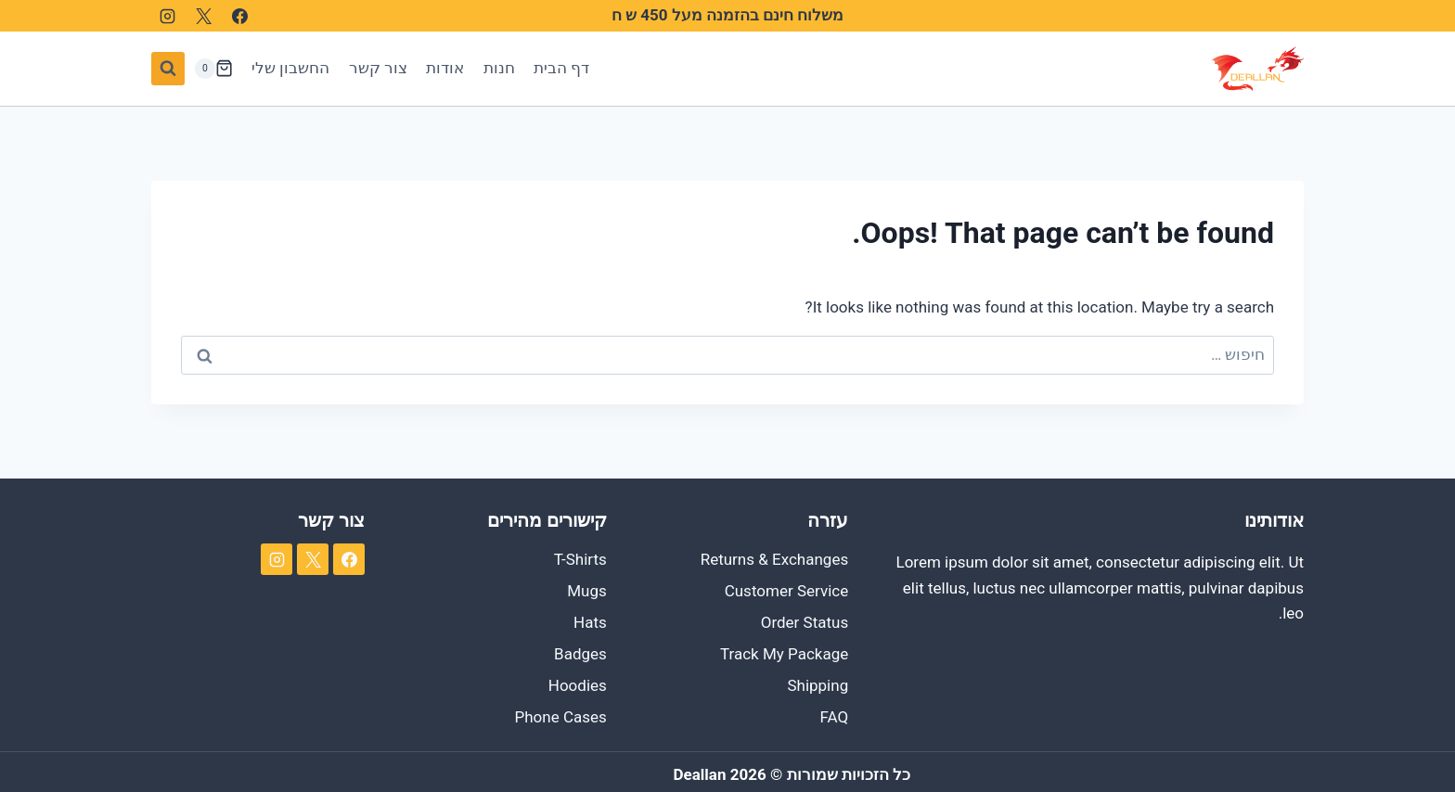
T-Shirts (580, 559)
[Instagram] (167, 16)
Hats (590, 622)
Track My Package (784, 654)
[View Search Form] (168, 68)
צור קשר (378, 67)
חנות (499, 67)
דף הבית (561, 67)
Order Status (805, 622)
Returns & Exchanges (775, 559)
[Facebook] (239, 16)
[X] (203, 16)
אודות (445, 67)
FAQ (834, 717)
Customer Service (787, 590)
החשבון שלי (290, 67)
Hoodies (577, 685)
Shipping (817, 685)
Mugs (587, 590)
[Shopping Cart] (213, 68)
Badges (580, 654)
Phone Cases (561, 717)
